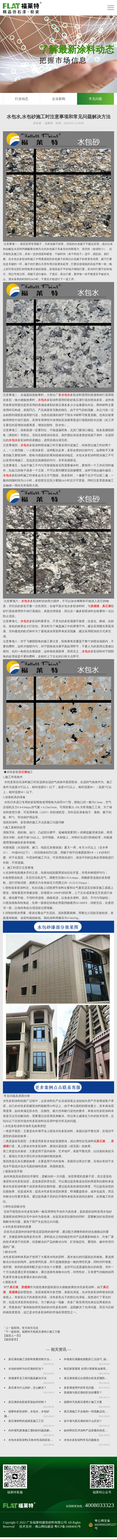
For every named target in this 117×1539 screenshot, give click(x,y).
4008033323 (99, 1507)
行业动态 (22, 100)
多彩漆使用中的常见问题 (79, 1389)
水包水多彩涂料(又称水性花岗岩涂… (30, 1441)
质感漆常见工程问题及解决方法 (27, 1380)
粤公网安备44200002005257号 (101, 1526)
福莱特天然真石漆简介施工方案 (41, 1333)
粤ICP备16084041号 (67, 1528)
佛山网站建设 (44, 1528)
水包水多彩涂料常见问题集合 (81, 1441)
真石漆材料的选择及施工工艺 (26, 1422)
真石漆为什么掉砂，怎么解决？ (27, 1389)
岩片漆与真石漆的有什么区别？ (83, 1422)
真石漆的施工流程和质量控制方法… (30, 1361)
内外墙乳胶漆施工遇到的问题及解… (30, 1432)
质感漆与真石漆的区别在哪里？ (83, 1394)
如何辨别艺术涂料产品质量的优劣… (85, 1432)
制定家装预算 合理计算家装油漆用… (86, 1370)
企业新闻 (59, 100)
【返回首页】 (11, 1341)
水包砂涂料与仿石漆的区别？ (26, 1370)
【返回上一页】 (12, 1337)
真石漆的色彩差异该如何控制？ (27, 1403)
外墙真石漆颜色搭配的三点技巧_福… (86, 1361)
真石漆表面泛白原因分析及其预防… (85, 1380)
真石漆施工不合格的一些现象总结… (85, 1413)
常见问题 (95, 100)
